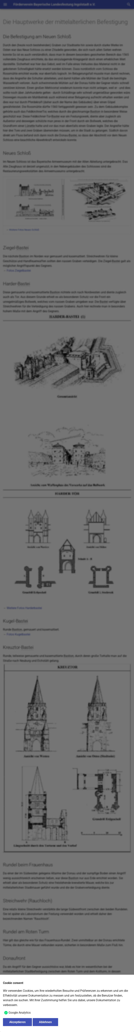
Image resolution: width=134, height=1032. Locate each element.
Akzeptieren (17, 1022)
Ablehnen (45, 1022)
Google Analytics (20, 1012)
